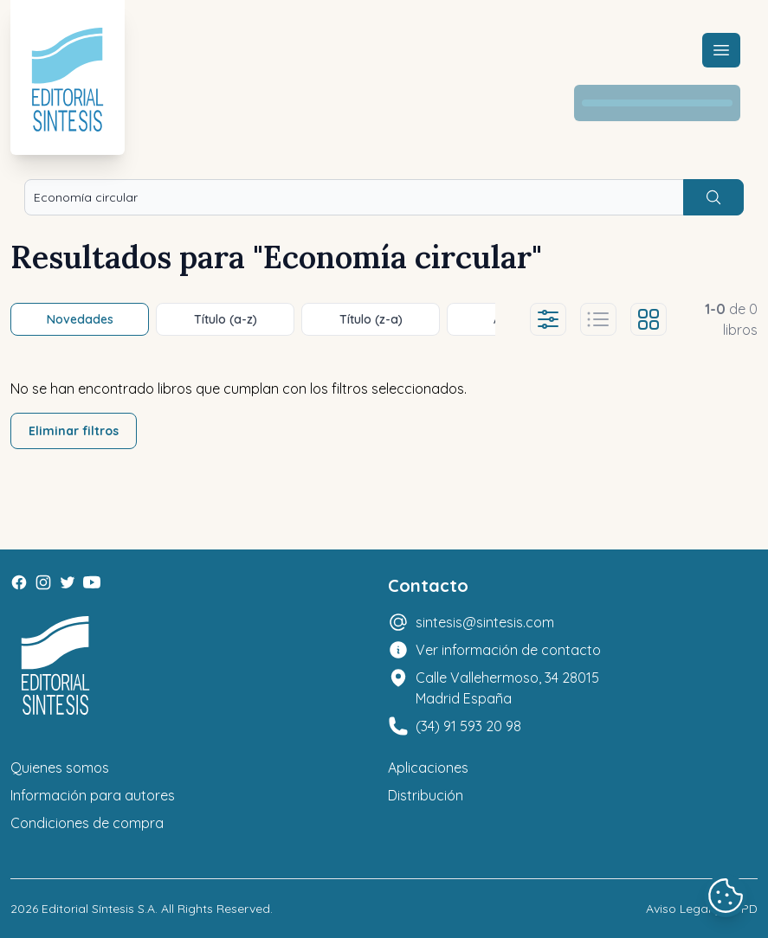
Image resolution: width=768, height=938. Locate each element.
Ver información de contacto (508, 650)
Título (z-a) (371, 319)
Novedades (80, 319)
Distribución (425, 795)
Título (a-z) (225, 319)
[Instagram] (43, 582)
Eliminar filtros (74, 431)
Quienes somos (59, 767)
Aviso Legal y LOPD (702, 908)
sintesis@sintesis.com (485, 622)
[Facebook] (19, 582)
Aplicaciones (428, 767)
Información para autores (92, 795)
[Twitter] (67, 582)
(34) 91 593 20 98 (468, 726)
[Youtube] (91, 582)
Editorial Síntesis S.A (98, 908)
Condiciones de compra (87, 823)
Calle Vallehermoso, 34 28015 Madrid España (507, 688)
